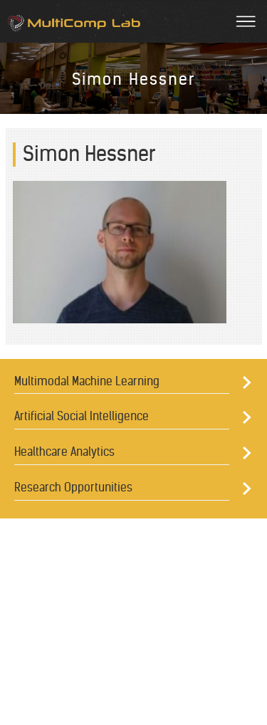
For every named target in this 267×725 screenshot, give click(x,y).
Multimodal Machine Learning (86, 381)
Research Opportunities (73, 487)
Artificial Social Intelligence (81, 416)
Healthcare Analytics (64, 451)
